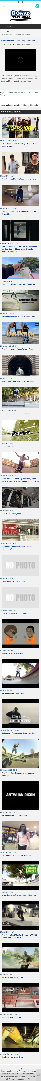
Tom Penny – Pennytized (11, 514)
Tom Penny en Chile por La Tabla (14, 613)
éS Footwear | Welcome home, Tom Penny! (18, 381)
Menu (20, 26)
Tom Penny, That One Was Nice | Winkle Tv (18, 284)
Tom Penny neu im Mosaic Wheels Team (17, 349)
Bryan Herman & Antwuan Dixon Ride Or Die (19, 895)
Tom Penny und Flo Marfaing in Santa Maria (19, 179)
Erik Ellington (23, 92)
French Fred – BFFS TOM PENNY (14, 581)
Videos (9, 32)
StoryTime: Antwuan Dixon (12, 653)
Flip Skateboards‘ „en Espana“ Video (16, 414)
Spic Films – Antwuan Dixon (12, 977)
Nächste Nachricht (30, 105)
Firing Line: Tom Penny (10, 446)
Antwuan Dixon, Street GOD (13, 693)
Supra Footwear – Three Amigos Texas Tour (18, 41)
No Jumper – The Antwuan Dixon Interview (18, 733)
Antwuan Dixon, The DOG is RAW (14, 815)
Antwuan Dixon (11, 92)
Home (3, 32)
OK (29, 1079)
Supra (31, 92)
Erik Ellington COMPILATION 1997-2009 (17, 855)
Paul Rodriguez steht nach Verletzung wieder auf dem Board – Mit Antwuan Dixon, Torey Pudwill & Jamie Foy (19, 249)
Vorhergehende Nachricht (11, 105)
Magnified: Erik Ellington (11, 1017)
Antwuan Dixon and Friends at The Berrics (18, 316)
